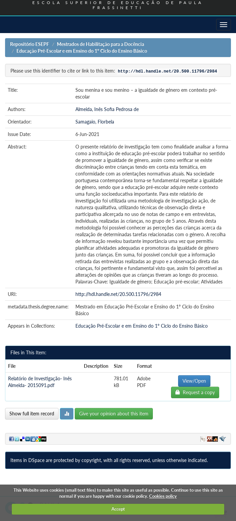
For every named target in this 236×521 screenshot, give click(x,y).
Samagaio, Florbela (94, 122)
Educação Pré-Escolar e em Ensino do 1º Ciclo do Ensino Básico (81, 51)
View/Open (194, 381)
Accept (118, 509)
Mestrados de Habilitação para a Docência (100, 44)
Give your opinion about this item (113, 413)
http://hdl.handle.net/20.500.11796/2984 (118, 294)
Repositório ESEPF (29, 44)
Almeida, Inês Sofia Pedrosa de (107, 109)
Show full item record (31, 413)
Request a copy (195, 392)
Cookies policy (163, 496)
